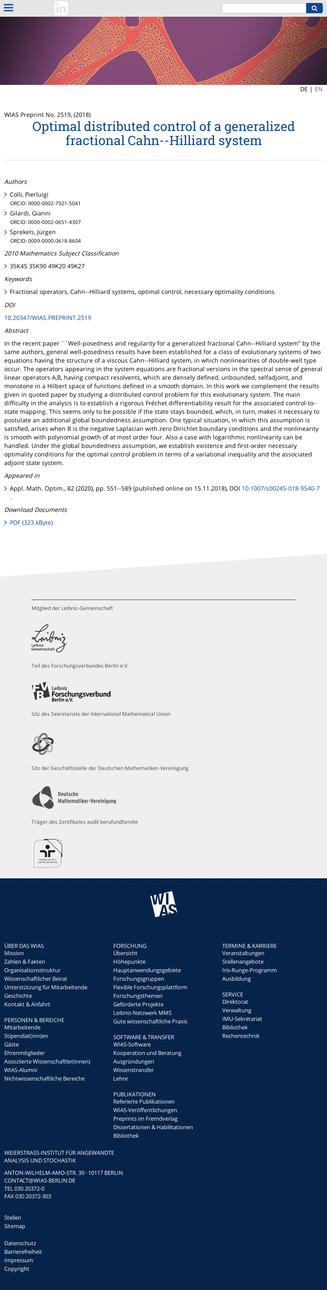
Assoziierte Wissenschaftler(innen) (47, 1061)
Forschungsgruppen (138, 978)
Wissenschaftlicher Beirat (35, 978)
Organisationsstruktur (32, 970)
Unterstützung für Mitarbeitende (45, 987)
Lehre (120, 1078)
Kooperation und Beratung (147, 1053)
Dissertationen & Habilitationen (153, 1127)
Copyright (16, 1269)
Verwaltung (236, 1010)
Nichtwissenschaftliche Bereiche (44, 1078)
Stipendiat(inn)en (26, 1036)
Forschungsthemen (138, 995)
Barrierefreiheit (23, 1251)
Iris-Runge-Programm (249, 970)
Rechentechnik (241, 1036)
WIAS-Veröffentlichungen (145, 1110)
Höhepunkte (129, 961)
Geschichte (18, 995)
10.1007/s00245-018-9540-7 (281, 488)
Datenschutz (20, 1243)
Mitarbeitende (22, 1027)
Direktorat (235, 1001)
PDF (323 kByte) (31, 522)
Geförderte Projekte (138, 1004)
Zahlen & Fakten (24, 961)
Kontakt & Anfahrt (27, 1004)
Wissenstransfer (133, 1070)
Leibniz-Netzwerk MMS (142, 1013)
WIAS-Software (132, 1044)
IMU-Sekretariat (242, 1019)
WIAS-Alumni (20, 1070)
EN (319, 89)
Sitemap (14, 1226)
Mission (14, 953)
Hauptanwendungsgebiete (147, 970)
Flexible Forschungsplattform (150, 987)
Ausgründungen (133, 1061)
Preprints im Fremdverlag (145, 1118)
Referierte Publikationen (144, 1101)
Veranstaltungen (243, 953)
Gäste (11, 1044)
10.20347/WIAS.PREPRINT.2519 (47, 318)
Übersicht (125, 953)
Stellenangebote (243, 961)
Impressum (18, 1260)
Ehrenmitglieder (24, 1053)
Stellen (12, 1217)
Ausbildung (236, 978)
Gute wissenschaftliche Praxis (150, 1021)
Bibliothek (126, 1135)
